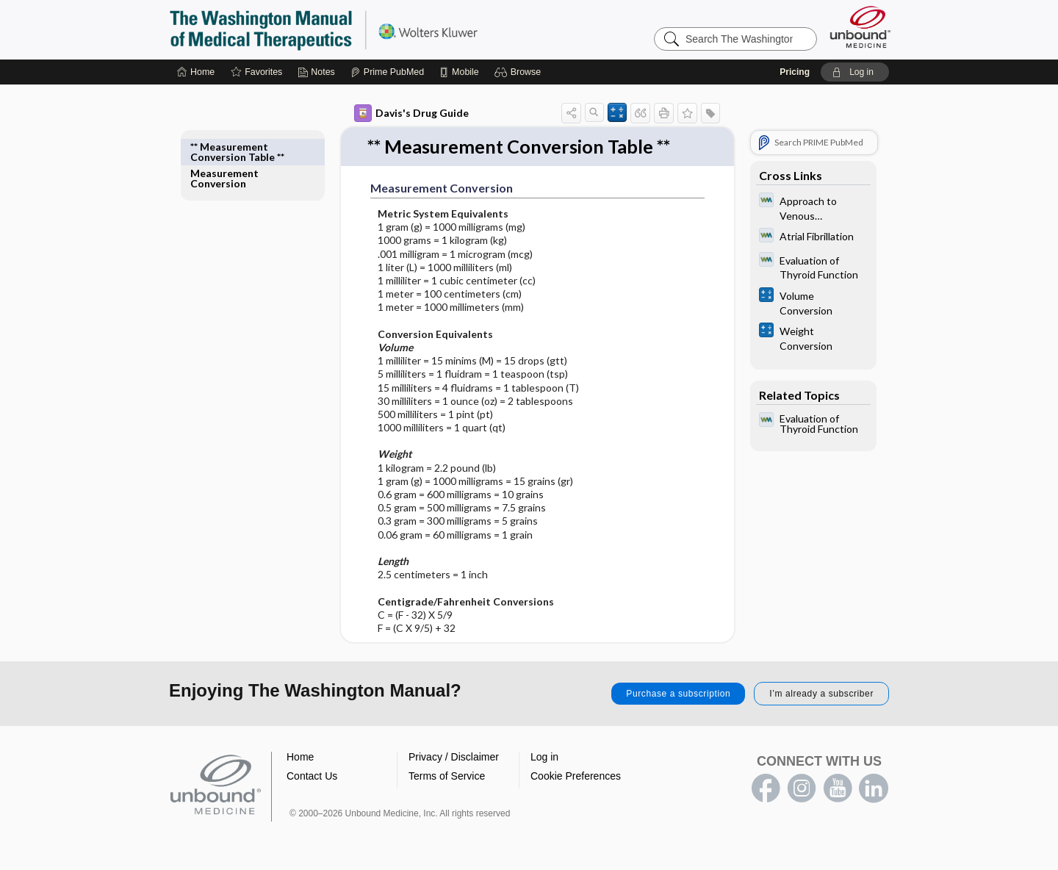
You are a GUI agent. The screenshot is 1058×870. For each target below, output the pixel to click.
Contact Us (312, 777)
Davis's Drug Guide (411, 113)
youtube (837, 789)
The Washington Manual (352, 29)
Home (300, 757)
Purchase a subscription (678, 694)
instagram (801, 789)
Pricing (795, 72)
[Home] (196, 72)
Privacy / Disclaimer (454, 757)
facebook (765, 789)
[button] (519, 72)
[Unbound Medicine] (860, 27)
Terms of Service (447, 777)
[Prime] (387, 72)
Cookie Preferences (575, 777)
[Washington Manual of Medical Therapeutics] (813, 207)
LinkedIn (873, 789)
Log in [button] (544, 757)
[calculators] (813, 302)
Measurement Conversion (224, 151)
